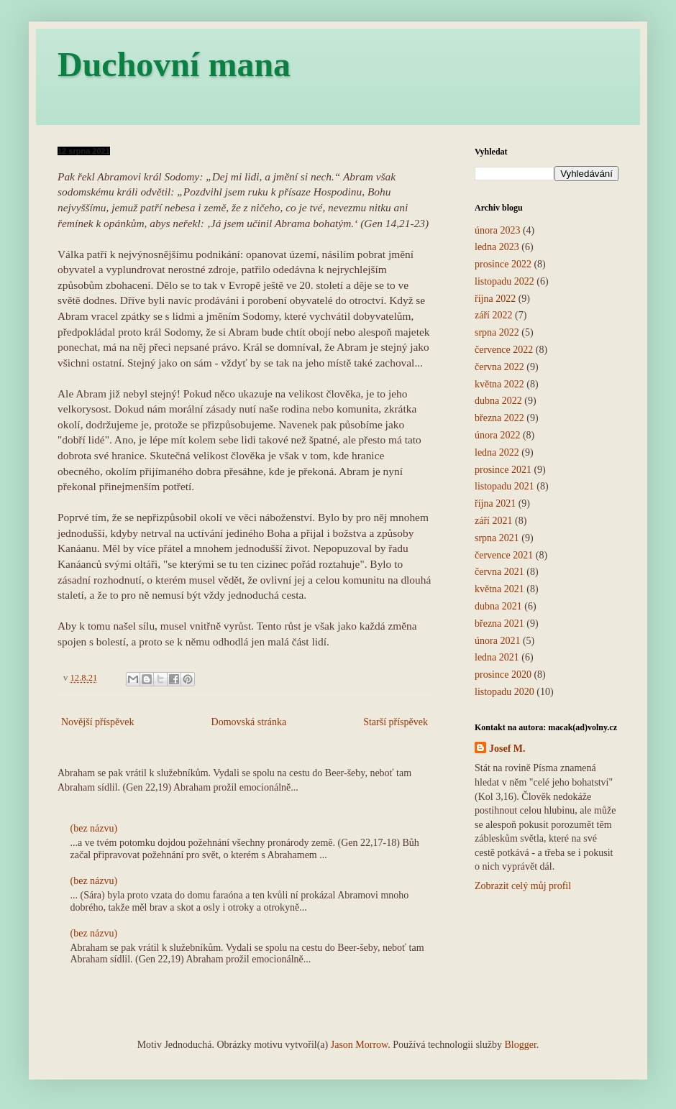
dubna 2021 (498, 606)
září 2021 (493, 520)
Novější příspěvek (97, 722)
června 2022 (499, 367)
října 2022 (495, 298)
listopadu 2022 (504, 281)
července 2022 (504, 349)
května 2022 (499, 384)
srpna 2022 (497, 332)
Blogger (520, 1044)
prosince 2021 (503, 469)
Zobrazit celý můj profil (523, 885)
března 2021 (499, 623)
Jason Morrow (359, 1044)
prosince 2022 (503, 264)
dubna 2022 (498, 400)
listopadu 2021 (504, 486)
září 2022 (493, 315)
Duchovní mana (174, 64)
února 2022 (497, 435)
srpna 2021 (497, 538)
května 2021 (499, 589)
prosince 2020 (503, 674)
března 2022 (499, 418)
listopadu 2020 (504, 691)
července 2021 (504, 555)
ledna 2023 (497, 246)
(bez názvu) (94, 828)
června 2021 (499, 571)
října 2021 (495, 503)
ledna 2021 (497, 657)
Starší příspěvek (395, 722)
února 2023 (497, 230)
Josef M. (507, 748)
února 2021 (497, 640)
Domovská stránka (249, 722)
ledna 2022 (497, 452)
